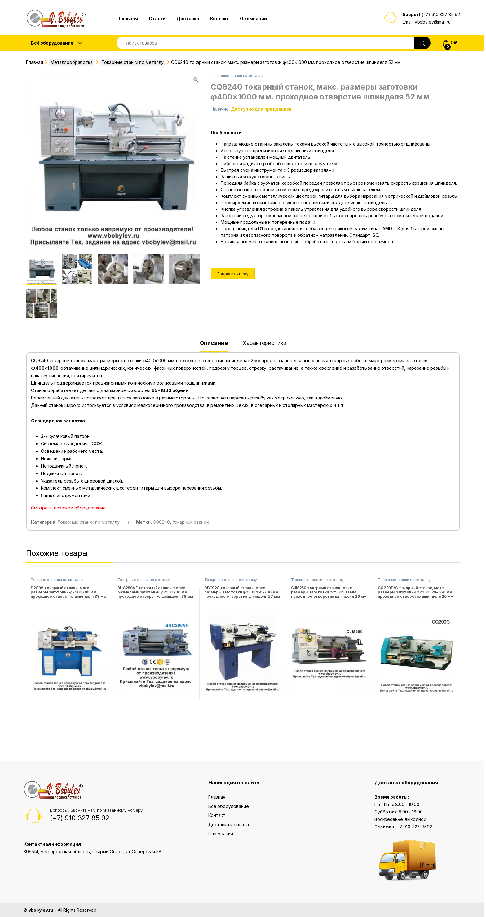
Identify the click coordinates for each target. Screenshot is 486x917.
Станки (157, 18)
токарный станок (190, 522)
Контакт (219, 18)
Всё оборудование (228, 806)
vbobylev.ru (41, 910)
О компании (253, 18)
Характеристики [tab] (264, 343)
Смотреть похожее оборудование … (70, 507)
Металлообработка (72, 62)
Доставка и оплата (228, 824)
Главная (128, 18)
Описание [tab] (214, 343)
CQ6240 (161, 522)
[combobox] (266, 43)
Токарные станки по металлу (133, 62)
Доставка (187, 18)
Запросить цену (232, 273)
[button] (195, 79)
